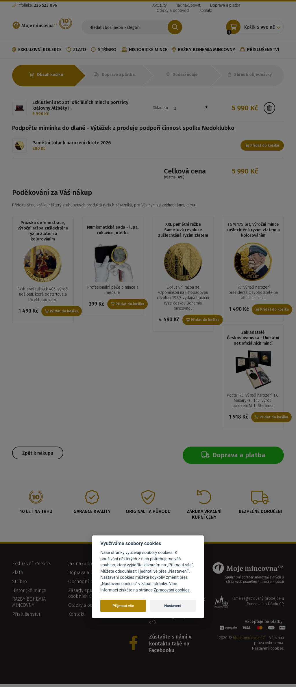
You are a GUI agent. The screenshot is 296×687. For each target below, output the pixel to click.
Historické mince (144, 49)
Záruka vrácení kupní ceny (204, 517)
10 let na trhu (36, 514)
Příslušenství (259, 49)
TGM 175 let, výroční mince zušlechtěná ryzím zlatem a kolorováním (253, 230)
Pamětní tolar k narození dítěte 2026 (71, 142)
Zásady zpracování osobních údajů (88, 596)
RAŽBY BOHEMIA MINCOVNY (203, 49)
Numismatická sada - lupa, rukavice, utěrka (113, 229)
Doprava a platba (225, 5)
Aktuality (159, 5)
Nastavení (172, 606)
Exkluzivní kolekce (37, 49)
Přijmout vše (123, 606)
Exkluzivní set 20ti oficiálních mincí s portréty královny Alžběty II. (80, 105)
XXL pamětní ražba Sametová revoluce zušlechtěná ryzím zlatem (183, 230)
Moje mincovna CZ (249, 640)
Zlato (76, 49)
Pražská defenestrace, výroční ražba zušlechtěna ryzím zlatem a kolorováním (42, 231)
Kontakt (205, 10)
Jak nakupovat (188, 5)
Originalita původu (148, 514)
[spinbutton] (191, 108)
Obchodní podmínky (90, 584)
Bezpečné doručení (260, 514)
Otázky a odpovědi (173, 10)
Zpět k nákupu (37, 455)
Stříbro (103, 49)
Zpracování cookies (172, 590)
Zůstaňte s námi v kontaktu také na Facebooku (170, 646)
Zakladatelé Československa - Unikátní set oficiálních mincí (253, 339)
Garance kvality (92, 514)
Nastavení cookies (268, 651)
